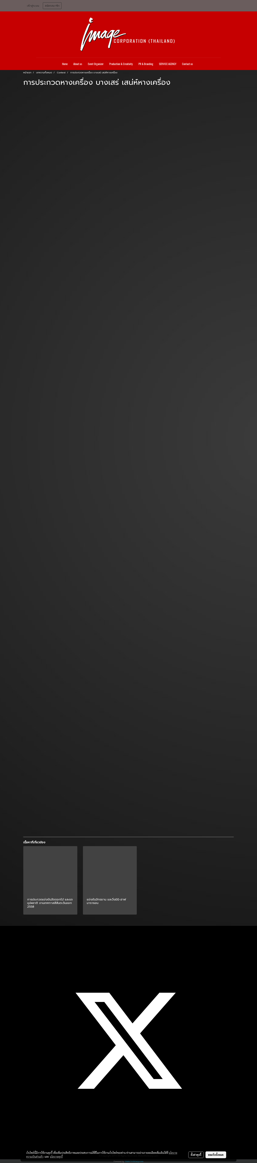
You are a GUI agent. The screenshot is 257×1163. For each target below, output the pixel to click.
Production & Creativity (121, 64)
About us (77, 64)
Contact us (187, 64)
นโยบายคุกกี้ (56, 1156)
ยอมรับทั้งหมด (216, 1154)
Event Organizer (96, 64)
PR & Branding (145, 64)
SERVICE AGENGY (167, 64)
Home (65, 64)
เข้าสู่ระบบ (33, 5)
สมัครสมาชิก (52, 5)
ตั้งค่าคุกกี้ (196, 1154)
